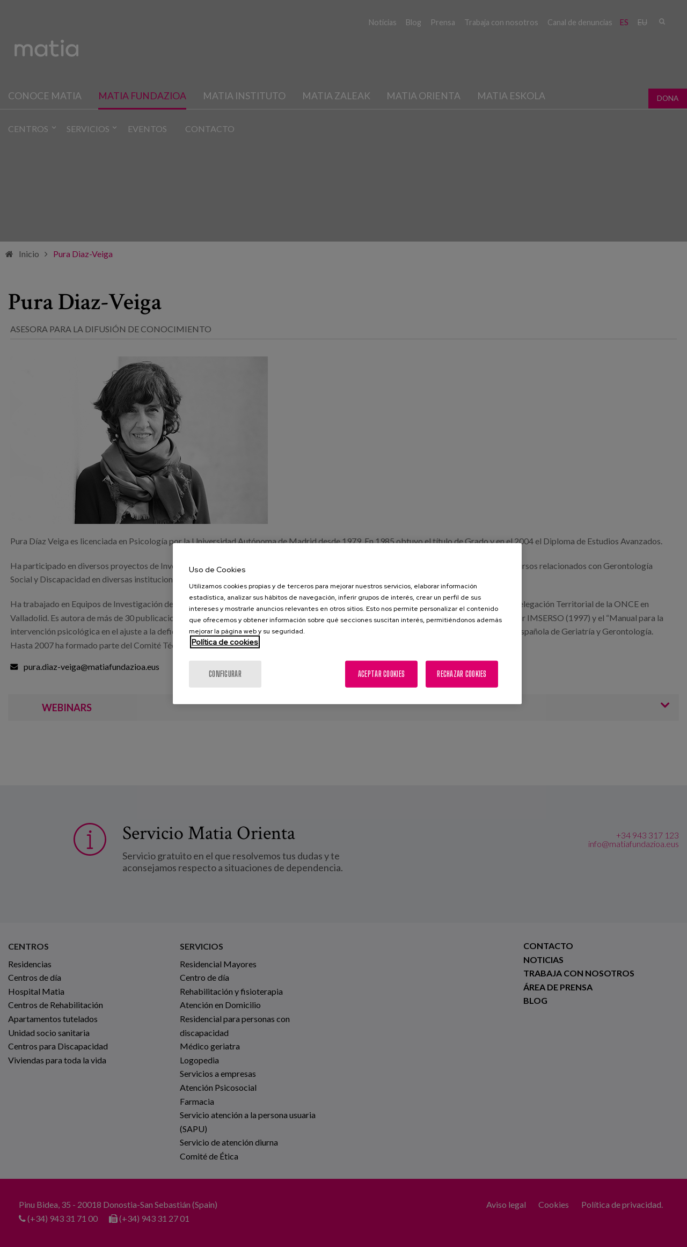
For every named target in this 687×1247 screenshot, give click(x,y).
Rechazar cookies (461, 674)
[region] (347, 623)
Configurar (225, 674)
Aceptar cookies (381, 674)
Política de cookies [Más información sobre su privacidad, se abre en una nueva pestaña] (225, 642)
